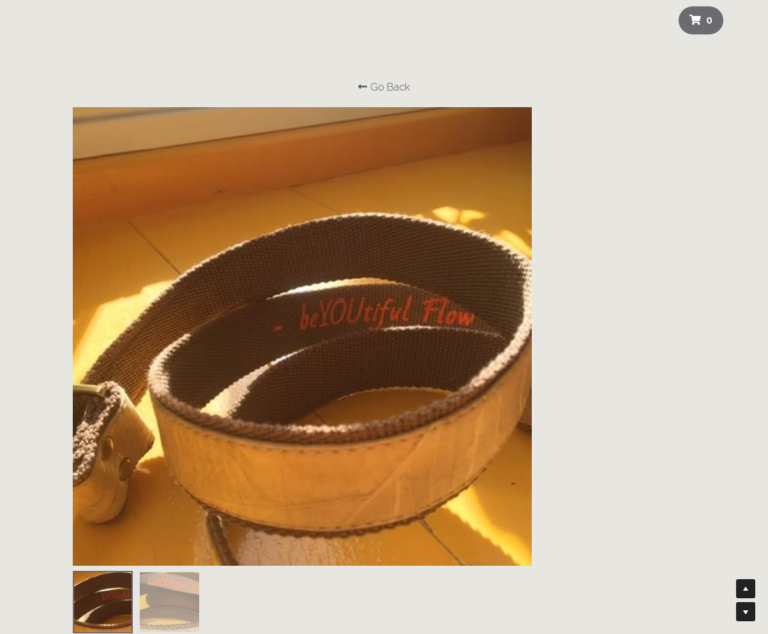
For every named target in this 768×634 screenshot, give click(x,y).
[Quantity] (588, 239)
